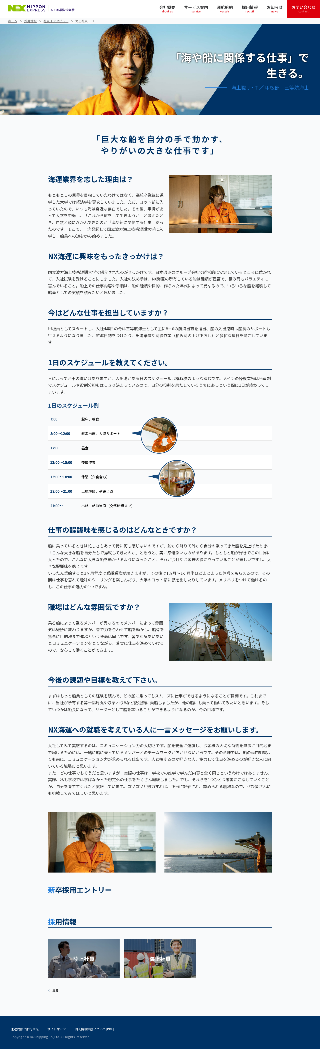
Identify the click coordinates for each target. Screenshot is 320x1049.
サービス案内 (196, 8)
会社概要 (167, 8)
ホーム (12, 21)
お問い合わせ (304, 8)
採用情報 (250, 8)
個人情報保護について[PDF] (94, 1029)
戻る (55, 990)
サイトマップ (56, 1029)
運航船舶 (225, 8)
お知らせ (275, 8)
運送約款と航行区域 (25, 1029)
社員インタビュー (56, 21)
